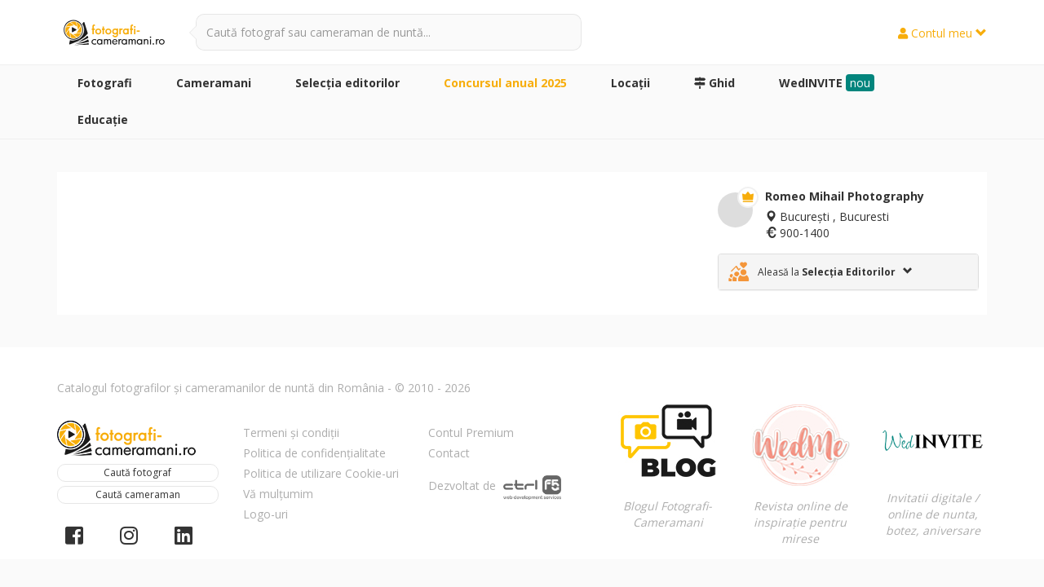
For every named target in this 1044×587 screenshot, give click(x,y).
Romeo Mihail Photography (844, 196)
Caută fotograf (137, 472)
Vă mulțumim (278, 493)
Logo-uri (265, 514)
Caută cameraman (137, 494)
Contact (449, 453)
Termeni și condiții (291, 432)
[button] (848, 271)
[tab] (848, 271)
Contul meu (942, 33)
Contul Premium (471, 432)
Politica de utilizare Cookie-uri (321, 473)
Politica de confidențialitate (314, 453)
